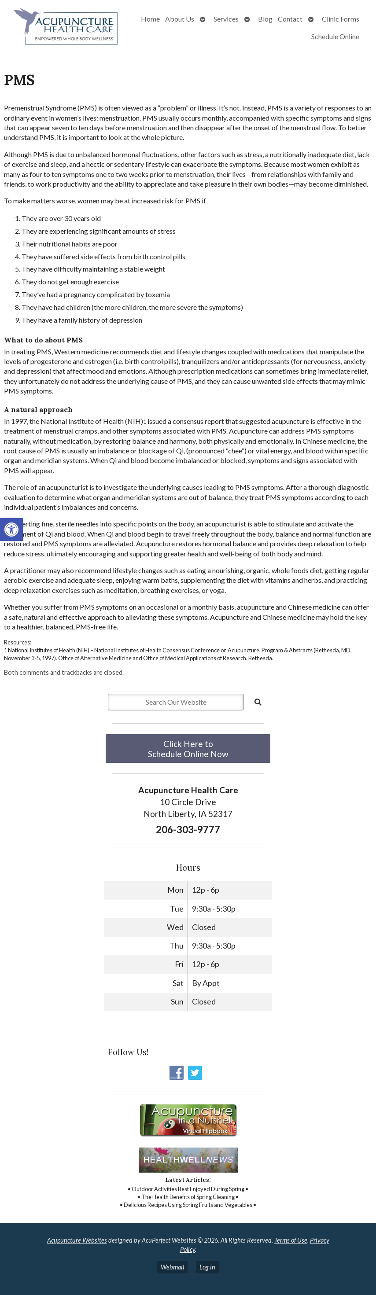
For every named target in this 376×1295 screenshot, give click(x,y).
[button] (11, 529)
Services (226, 19)
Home (150, 19)
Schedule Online (335, 36)
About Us (179, 19)
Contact (290, 19)
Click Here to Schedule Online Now (188, 749)
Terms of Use (290, 1240)
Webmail (172, 1267)
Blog (265, 19)
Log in (207, 1267)
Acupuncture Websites (77, 1240)
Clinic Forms (340, 19)
